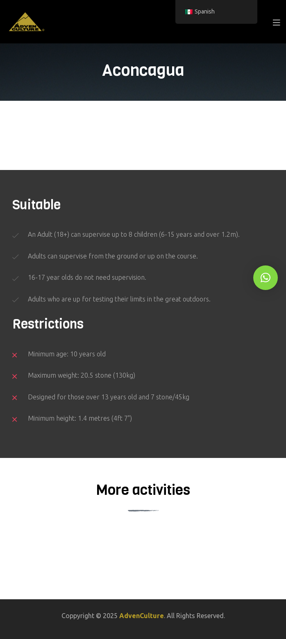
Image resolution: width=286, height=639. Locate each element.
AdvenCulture (141, 615)
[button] (265, 277)
